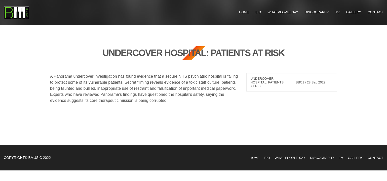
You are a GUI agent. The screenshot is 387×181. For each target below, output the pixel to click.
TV (337, 12)
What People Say (282, 12)
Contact (375, 12)
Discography (317, 12)
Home (244, 12)
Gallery (353, 12)
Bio (258, 12)
